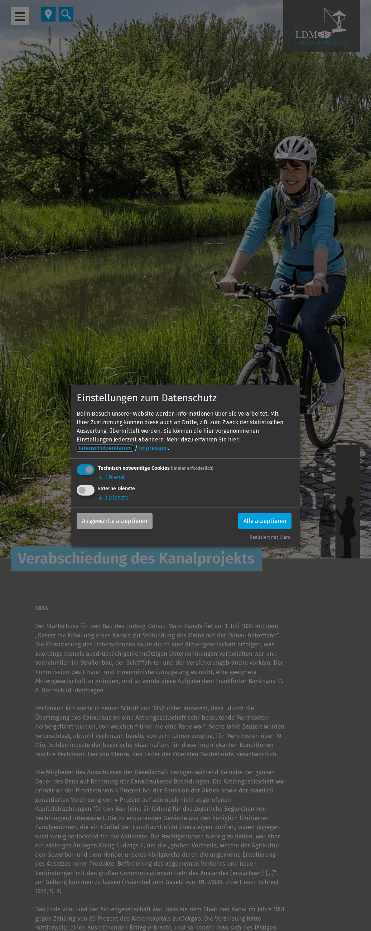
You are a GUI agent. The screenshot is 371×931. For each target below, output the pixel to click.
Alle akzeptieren (265, 521)
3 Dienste (113, 497)
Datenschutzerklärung (105, 448)
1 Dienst (111, 477)
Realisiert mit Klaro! (271, 537)
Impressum (153, 448)
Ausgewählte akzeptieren (114, 521)
